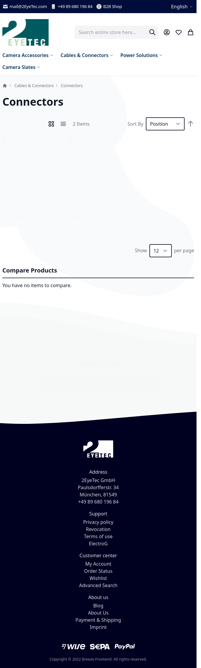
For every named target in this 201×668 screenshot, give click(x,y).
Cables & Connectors (34, 85)
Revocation (98, 529)
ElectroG (98, 543)
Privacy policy (98, 522)
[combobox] (116, 32)
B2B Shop (109, 7)
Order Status (98, 571)
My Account (98, 564)
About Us (98, 612)
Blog (98, 605)
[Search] (152, 32)
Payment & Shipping (98, 620)
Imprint (98, 627)
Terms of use (98, 536)
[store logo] (25, 32)
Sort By (135, 124)
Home (4, 85)
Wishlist (98, 578)
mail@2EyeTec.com (24, 7)
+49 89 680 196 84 (71, 7)
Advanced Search (98, 585)
